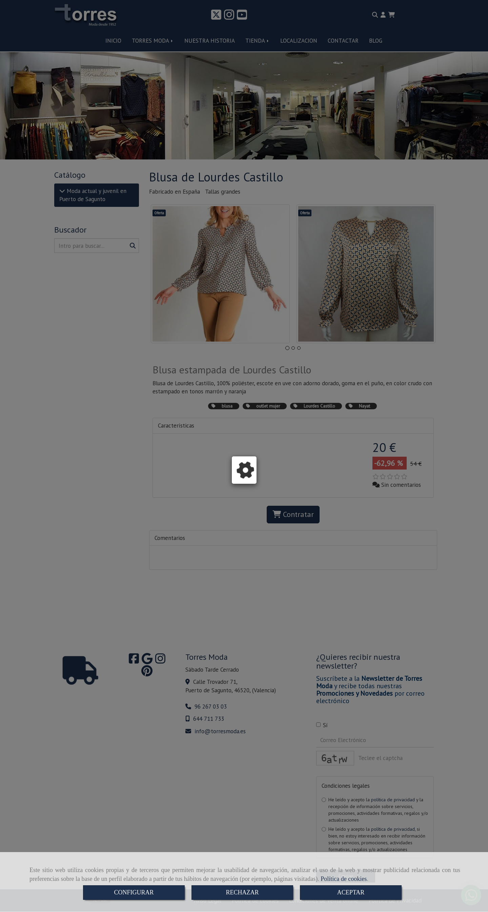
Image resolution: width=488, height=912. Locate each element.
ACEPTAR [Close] (351, 892)
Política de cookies (344, 878)
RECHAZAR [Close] (242, 892)
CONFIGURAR (134, 892)
